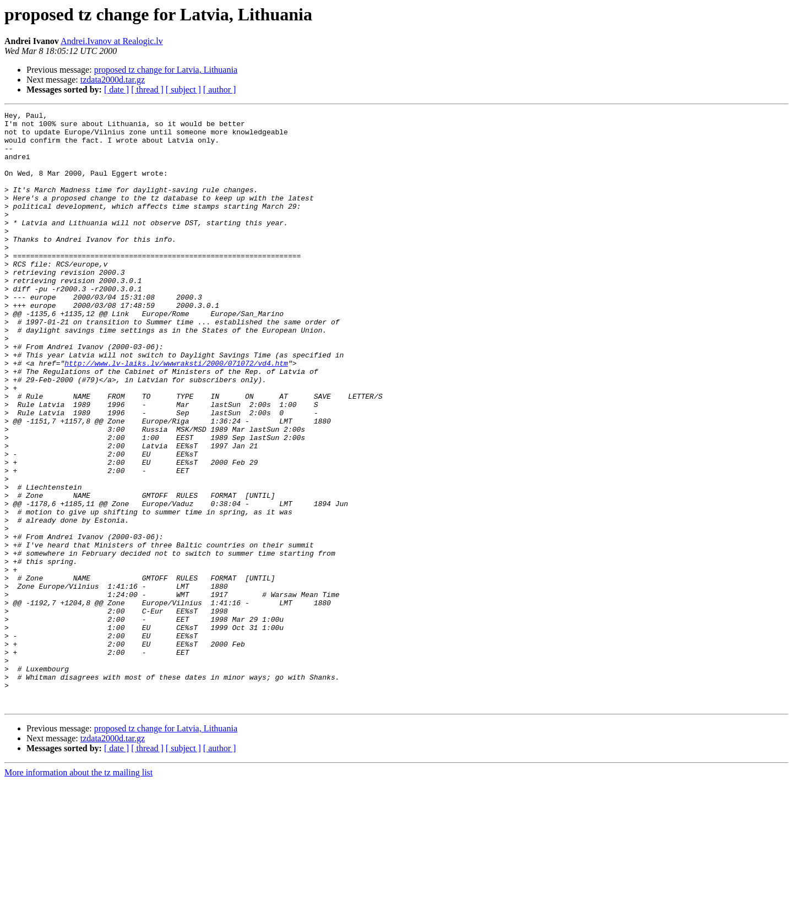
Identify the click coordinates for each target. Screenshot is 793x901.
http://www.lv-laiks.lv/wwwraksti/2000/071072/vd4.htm (176, 414)
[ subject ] (183, 89)
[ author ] (219, 89)
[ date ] (116, 89)
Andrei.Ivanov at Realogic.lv (112, 41)
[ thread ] (147, 89)
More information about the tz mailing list (78, 891)
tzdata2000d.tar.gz (112, 79)
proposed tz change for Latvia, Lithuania (165, 69)
